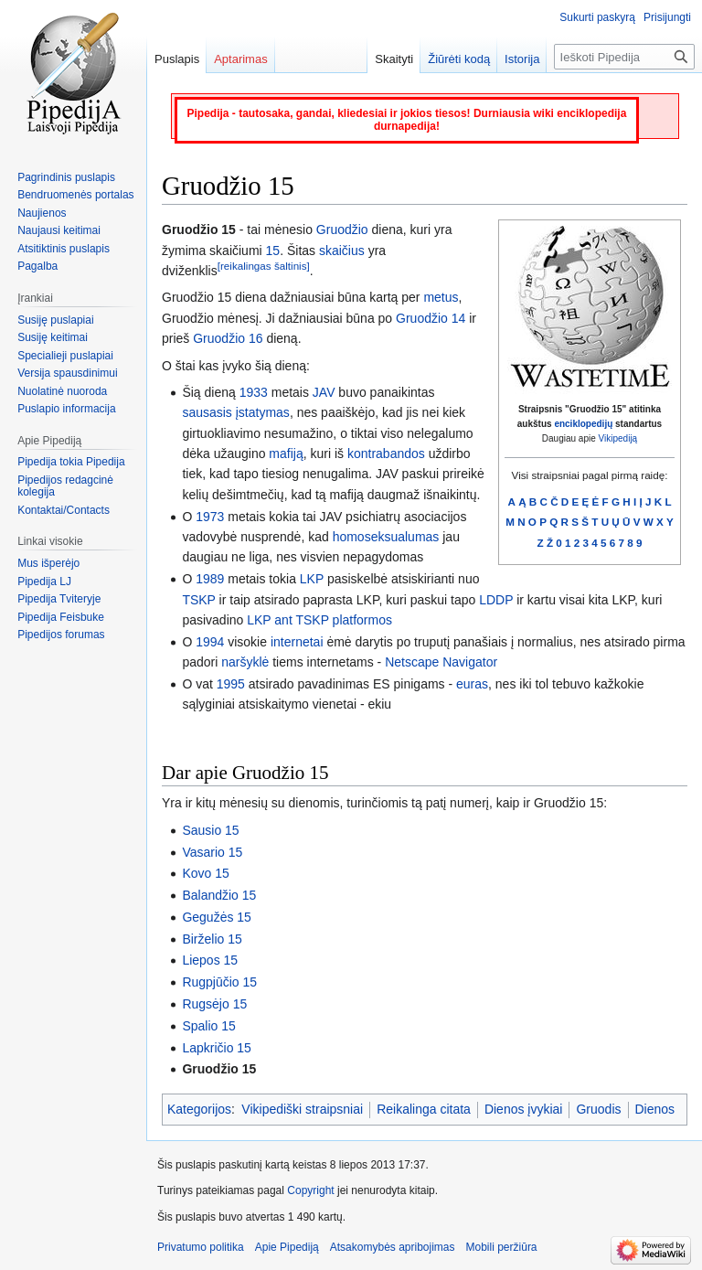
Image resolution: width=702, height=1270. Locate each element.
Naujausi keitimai (59, 230)
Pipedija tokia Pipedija (70, 461)
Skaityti (394, 59)
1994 (210, 642)
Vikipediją (618, 438)
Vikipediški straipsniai (302, 1109)
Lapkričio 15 (216, 1048)
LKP (312, 578)
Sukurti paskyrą (597, 17)
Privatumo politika (200, 1247)
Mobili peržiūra (501, 1247)
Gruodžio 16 (227, 338)
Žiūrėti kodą (459, 59)
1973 (210, 516)
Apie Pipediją (287, 1247)
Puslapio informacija (66, 408)
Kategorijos (199, 1109)
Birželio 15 (211, 939)
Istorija (522, 59)
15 (273, 250)
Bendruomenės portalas (75, 194)
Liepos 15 (210, 960)
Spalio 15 (208, 1026)
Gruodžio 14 (430, 318)
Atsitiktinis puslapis (63, 248)
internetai (297, 642)
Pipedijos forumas (60, 634)
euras (472, 684)
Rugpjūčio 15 (219, 982)
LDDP (496, 599)
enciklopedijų (583, 424)
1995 (231, 684)
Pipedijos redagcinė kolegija (65, 486)
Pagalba (37, 266)
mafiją (286, 453)
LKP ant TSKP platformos (319, 620)
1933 (253, 392)
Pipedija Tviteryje (59, 598)
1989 (210, 578)
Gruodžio (342, 229)
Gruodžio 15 (219, 1069)
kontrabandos (386, 453)
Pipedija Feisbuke (60, 617)
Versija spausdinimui (67, 373)
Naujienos (41, 213)
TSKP (198, 599)
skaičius (342, 250)
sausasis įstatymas (235, 412)
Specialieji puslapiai (65, 355)
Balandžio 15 (219, 895)
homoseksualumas (386, 536)
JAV (324, 392)
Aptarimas (241, 59)
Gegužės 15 (216, 917)
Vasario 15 (212, 852)
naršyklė (245, 662)
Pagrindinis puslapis (66, 177)
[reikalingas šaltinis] (264, 266)
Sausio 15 (210, 830)
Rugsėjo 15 (214, 1004)
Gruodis (598, 1109)
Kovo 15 (205, 873)
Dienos (655, 1109)
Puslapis (176, 59)
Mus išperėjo (48, 563)
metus (440, 297)
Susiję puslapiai (55, 320)
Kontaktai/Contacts (63, 510)
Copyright (310, 1190)
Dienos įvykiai (523, 1109)
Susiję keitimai (52, 337)
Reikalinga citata (424, 1109)
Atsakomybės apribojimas (392, 1247)
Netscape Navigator (441, 662)
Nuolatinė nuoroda (62, 391)
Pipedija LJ (44, 581)
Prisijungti (667, 17)
